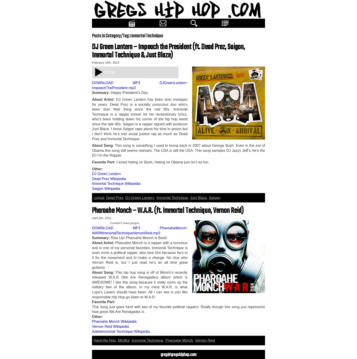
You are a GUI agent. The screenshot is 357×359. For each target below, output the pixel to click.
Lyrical (99, 198)
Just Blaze (198, 198)
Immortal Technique (172, 198)
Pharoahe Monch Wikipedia (114, 321)
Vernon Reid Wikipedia (110, 326)
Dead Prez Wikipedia (109, 179)
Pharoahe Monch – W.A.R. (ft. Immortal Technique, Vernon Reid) (168, 211)
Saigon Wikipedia (106, 189)
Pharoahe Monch (179, 340)
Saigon (214, 198)
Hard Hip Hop (105, 340)
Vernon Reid (205, 340)
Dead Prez (114, 198)
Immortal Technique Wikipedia (116, 184)
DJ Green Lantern (106, 174)
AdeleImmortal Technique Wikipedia (121, 331)
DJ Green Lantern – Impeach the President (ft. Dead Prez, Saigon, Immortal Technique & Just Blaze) (168, 51)
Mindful (124, 340)
